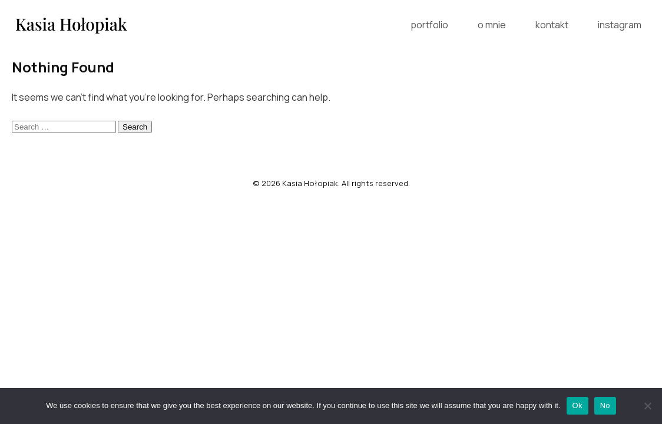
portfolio (429, 24)
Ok (577, 405)
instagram (619, 24)
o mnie (492, 24)
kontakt (551, 24)
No (605, 405)
